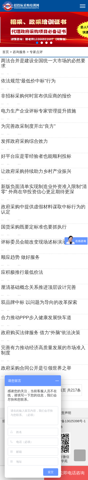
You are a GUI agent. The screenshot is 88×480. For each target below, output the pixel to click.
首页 (5, 52)
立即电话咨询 (65, 473)
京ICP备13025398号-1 (69, 421)
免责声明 (64, 413)
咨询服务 (19, 52)
